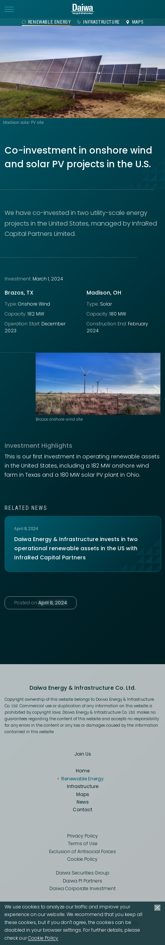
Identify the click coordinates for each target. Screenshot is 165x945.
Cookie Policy (43, 938)
